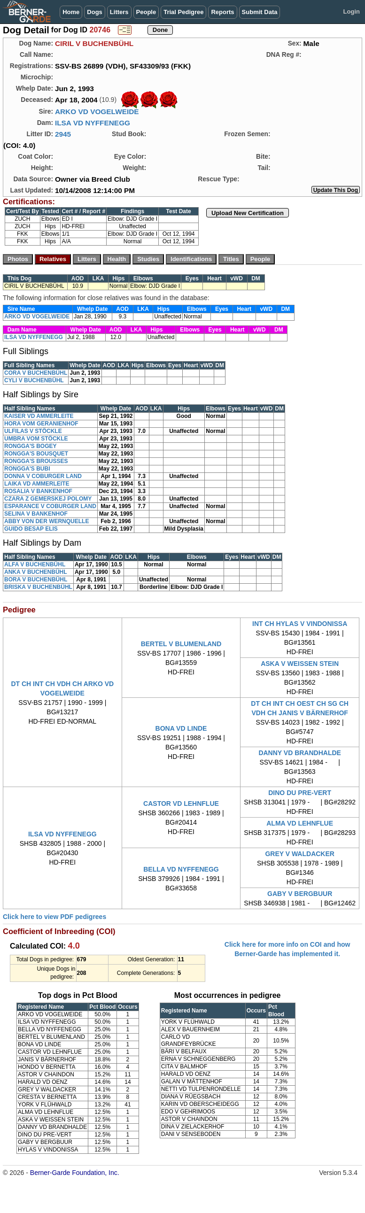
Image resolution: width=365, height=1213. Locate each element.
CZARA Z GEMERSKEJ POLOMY (48, 498)
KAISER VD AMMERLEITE (39, 416)
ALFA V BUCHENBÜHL (34, 564)
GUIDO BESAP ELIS (31, 528)
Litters (119, 11)
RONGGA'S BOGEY (30, 446)
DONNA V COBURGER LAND (43, 476)
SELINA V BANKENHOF (36, 513)
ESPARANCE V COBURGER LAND (50, 506)
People (146, 11)
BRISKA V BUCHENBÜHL (38, 587)
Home (70, 11)
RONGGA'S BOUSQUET (36, 453)
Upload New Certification (247, 212)
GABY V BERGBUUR (299, 893)
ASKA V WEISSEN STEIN (300, 663)
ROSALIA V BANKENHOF (38, 491)
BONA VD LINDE (181, 728)
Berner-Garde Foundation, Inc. (74, 1172)
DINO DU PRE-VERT (299, 792)
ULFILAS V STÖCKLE (33, 431)
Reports (222, 11)
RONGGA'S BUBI (27, 468)
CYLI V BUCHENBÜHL (34, 380)
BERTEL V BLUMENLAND (181, 644)
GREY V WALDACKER (299, 854)
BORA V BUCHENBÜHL (35, 579)
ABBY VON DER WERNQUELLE (46, 521)
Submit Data (260, 11)
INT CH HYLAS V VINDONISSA (299, 623)
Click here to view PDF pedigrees (54, 916)
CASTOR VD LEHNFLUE (181, 803)
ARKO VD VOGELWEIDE (97, 112)
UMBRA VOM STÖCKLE (36, 438)
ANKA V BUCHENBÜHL (35, 572)
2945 (63, 134)
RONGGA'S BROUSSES (36, 461)
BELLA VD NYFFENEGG (181, 869)
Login (351, 11)
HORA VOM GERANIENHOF (41, 423)
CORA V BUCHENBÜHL (35, 373)
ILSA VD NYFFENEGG (92, 123)
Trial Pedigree (183, 11)
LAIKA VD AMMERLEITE (36, 483)
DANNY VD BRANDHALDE (299, 753)
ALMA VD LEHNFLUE (299, 823)
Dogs (94, 11)
